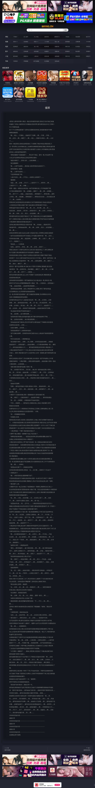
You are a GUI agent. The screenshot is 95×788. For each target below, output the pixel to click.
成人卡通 (36, 46)
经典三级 (67, 46)
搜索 (65, 30)
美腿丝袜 (57, 51)
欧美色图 (36, 51)
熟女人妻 (57, 41)
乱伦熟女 (78, 46)
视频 (6, 42)
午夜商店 (15, 61)
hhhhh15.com (47, 26)
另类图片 (88, 51)
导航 (6, 61)
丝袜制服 (67, 41)
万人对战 (36, 37)
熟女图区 (78, 51)
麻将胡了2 (57, 37)
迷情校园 (57, 56)
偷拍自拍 (26, 46)
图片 (6, 51)
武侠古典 (46, 56)
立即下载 (57, 785)
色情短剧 (57, 61)
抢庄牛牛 (88, 37)
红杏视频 (46, 61)
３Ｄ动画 (46, 41)
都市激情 (15, 56)
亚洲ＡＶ (15, 41)
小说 (6, 56)
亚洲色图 (26, 51)
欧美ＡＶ (36, 41)
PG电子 (15, 37)
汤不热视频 (36, 61)
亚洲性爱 (15, 46)
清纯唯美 (67, 51)
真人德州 (26, 37)
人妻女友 (36, 56)
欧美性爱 (46, 46)
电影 (6, 46)
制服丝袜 (57, 46)
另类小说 (67, 56)
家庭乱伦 (26, 56)
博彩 (6, 37)
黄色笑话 (78, 56)
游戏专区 (46, 37)
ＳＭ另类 (88, 41)
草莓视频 (26, 61)
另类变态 (88, 46)
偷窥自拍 (15, 51)
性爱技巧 (88, 56)
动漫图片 (46, 51)
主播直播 (78, 41)
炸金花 (67, 37)
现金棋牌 (78, 37)
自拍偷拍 (26, 41)
